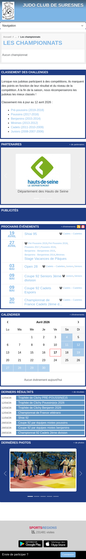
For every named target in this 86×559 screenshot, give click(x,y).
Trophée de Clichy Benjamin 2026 (39, 407)
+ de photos (78, 443)
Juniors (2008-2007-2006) (27, 131)
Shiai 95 (30, 234)
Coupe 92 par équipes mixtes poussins (43, 422)
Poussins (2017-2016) (25, 114)
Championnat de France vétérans (39, 412)
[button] (6, 175)
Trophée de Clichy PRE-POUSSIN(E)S (43, 397)
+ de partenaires (76, 144)
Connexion (68, 554)
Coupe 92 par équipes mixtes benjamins (43, 427)
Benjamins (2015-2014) (26, 118)
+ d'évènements (68, 226)
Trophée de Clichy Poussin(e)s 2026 (41, 402)
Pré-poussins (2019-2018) (27, 110)
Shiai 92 (23, 417)
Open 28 (31, 266)
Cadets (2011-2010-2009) (27, 127)
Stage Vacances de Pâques (45, 258)
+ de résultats (78, 392)
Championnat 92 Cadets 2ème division (42, 432)
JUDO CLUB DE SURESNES (53, 5)
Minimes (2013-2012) (24, 122)
